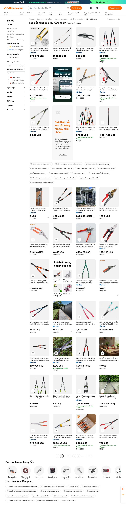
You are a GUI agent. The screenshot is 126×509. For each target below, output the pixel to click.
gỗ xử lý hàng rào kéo (37, 173)
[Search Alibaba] (47, 8)
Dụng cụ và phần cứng (44, 19)
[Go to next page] (91, 456)
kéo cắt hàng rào (92, 491)
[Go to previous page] (57, 456)
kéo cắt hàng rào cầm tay (90, 486)
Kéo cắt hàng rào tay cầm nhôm (40, 164)
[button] (68, 8)
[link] (123, 489)
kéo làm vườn (73, 486)
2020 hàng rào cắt (67, 500)
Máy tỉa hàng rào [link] (91, 19)
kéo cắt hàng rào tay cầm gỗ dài (65, 178)
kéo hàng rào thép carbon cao (47, 500)
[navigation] (15, 238)
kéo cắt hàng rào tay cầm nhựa (40, 178)
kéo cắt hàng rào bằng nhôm (89, 178)
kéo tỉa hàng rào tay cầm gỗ (58, 173)
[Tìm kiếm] (76, 8)
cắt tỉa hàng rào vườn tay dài (50, 491)
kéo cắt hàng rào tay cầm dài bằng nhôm (68, 164)
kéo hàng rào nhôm (78, 173)
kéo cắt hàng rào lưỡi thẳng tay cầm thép (20, 500)
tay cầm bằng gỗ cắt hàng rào (99, 173)
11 (86, 456)
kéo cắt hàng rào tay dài (106, 169)
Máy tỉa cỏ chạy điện (76, 19)
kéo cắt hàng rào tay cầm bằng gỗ (41, 182)
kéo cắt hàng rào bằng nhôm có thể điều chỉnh (21, 491)
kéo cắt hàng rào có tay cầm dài (61, 169)
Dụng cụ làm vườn (61, 19)
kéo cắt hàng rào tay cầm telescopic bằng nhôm (22, 486)
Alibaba (31, 19)
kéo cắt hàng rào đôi (60, 496)
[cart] (97, 8)
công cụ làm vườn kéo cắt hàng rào (82, 496)
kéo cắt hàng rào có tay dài (85, 169)
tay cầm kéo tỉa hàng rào (38, 169)
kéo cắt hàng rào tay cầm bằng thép (97, 164)
